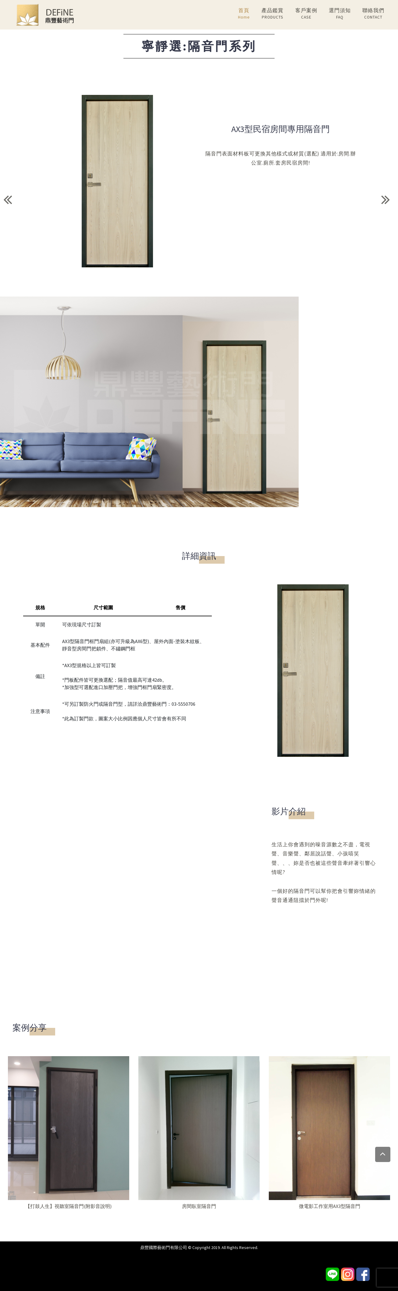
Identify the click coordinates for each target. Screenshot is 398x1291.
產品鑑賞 (272, 14)
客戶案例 (306, 14)
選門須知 (340, 14)
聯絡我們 (373, 14)
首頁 (244, 14)
